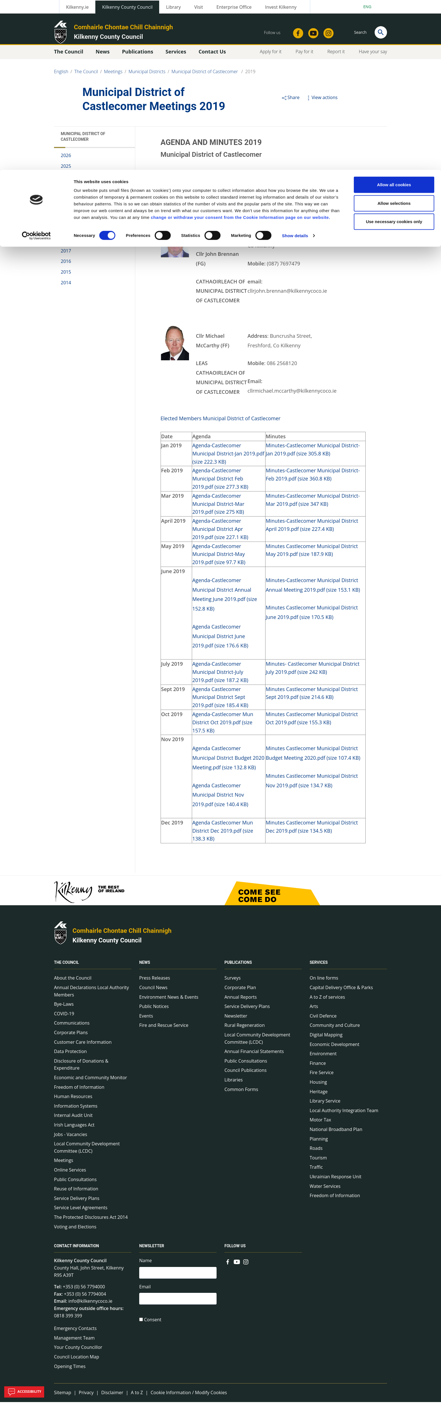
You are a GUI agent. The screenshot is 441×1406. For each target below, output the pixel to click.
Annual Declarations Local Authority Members (91, 995)
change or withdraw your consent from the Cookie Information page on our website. (240, 47)
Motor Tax (320, 1124)
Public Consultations (75, 1183)
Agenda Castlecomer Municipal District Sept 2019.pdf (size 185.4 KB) (220, 700)
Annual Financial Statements (254, 1055)
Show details (295, 65)
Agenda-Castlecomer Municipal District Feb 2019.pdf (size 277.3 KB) (220, 482)
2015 (66, 276)
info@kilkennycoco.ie (90, 1305)
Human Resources (73, 1100)
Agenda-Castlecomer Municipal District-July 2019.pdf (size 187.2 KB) (220, 675)
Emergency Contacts (75, 1332)
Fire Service (322, 1076)
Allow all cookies (394, 14)
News (144, 966)
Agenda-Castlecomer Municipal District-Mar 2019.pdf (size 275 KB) (218, 507)
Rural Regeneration (244, 1029)
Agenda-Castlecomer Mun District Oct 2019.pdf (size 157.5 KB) (222, 726)
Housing (318, 1086)
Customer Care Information (83, 1046)
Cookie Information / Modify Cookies (188, 1396)
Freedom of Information (79, 1091)
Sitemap (62, 1396)
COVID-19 (64, 1017)
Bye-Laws (64, 1008)
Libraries (233, 1084)
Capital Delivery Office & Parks (341, 991)
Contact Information (76, 1250)
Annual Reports (240, 1001)
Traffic (316, 1171)
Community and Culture (335, 1029)
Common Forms (241, 1093)
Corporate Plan (240, 991)
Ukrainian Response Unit (335, 1180)
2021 (66, 212)
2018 (66, 244)
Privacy (86, 1396)
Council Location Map (76, 1361)
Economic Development (334, 1048)
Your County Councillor (78, 1351)
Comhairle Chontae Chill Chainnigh (122, 934)
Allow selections (394, 33)
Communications (71, 1027)
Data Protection (70, 1055)
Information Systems (75, 1110)
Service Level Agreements (80, 1211)
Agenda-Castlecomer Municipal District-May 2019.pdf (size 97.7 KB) (219, 557)
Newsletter (235, 1020)
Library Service (325, 1105)
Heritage (319, 1095)
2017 (66, 255)
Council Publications (245, 1074)
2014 (66, 286)
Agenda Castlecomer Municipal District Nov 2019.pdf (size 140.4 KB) (220, 799)
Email (145, 1291)
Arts (314, 1010)
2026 (66, 159)
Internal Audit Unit (73, 1119)
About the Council (72, 982)
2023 (66, 191)
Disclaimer (112, 1396)
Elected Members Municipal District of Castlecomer (221, 422)
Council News (153, 991)
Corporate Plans (71, 1036)
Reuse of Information (76, 1193)
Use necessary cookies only (394, 51)
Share (290, 101)
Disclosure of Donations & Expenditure (81, 1068)
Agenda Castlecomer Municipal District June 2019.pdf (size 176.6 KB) (220, 640)
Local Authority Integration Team (344, 1114)
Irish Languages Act (74, 1129)
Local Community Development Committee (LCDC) (87, 1151)
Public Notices (154, 1010)
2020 (66, 223)
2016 (66, 265)
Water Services (325, 1190)
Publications (238, 966)
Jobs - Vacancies (70, 1138)
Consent (152, 1325)
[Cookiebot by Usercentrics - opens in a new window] (36, 66)
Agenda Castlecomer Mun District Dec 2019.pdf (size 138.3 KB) (222, 834)
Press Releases (154, 982)
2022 (66, 202)
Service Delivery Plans (76, 1202)
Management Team (74, 1342)
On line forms (324, 982)
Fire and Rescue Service (163, 1029)
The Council (66, 966)
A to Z (137, 1396)
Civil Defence (323, 1020)
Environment (323, 1057)
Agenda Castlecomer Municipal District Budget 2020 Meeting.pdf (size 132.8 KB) (228, 762)
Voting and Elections (75, 1230)
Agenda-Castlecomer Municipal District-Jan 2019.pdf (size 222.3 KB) (228, 457)
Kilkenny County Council (107, 944)
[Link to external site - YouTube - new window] (236, 1265)
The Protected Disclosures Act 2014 (91, 1221)
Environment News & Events (168, 1001)
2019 (66, 233)
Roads (316, 1152)
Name (145, 1264)
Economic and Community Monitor (90, 1081)
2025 (66, 170)
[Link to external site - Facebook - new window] (227, 1265)
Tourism (318, 1162)
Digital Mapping (326, 1039)
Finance (318, 1067)
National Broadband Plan (336, 1133)
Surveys (232, 982)
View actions (321, 101)
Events (146, 1020)
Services (319, 966)
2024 (66, 180)
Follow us (235, 1250)
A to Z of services (327, 1001)
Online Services (70, 1174)
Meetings (63, 1164)
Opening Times (70, 1370)
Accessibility (24, 1391)
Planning (319, 1142)
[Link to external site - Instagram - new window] (245, 1265)
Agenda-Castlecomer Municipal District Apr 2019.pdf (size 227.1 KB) (220, 532)
